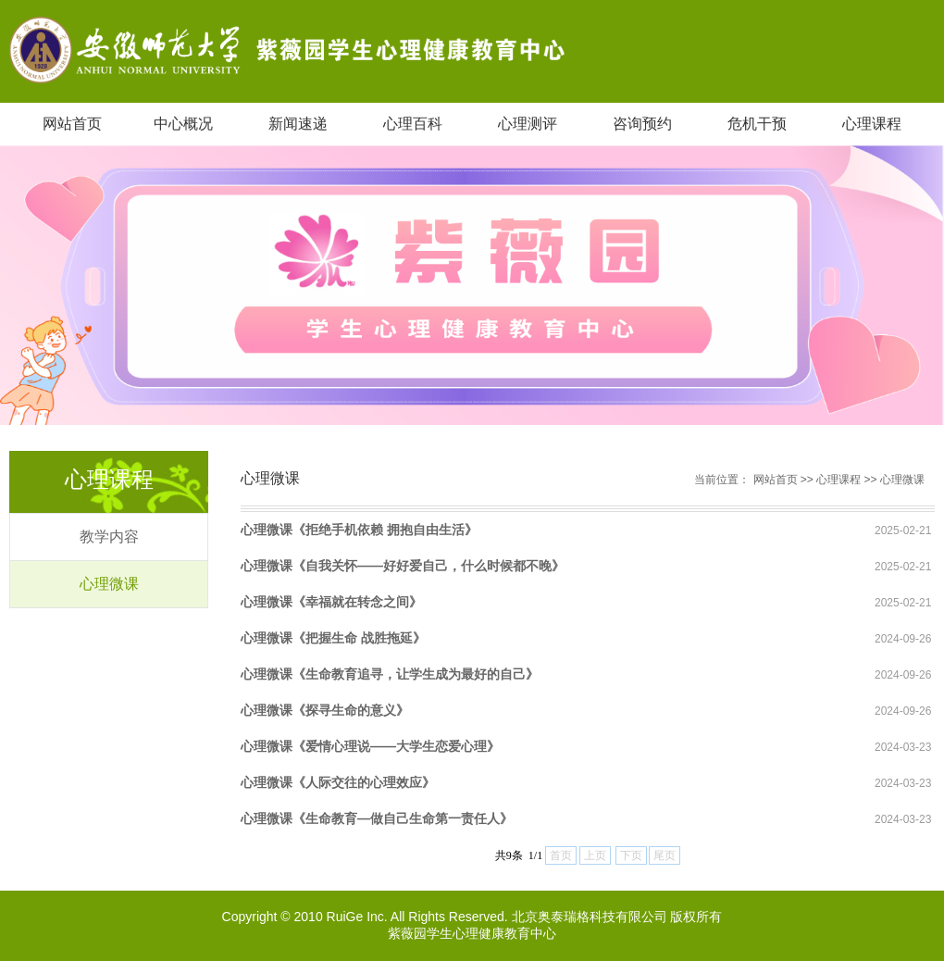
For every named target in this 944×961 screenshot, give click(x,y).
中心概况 (183, 123)
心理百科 (412, 123)
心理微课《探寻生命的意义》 (325, 710)
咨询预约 (642, 123)
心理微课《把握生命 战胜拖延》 (333, 637)
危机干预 (757, 123)
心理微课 (109, 584)
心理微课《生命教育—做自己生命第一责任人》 (377, 818)
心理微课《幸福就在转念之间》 (331, 601)
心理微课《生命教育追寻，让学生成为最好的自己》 (390, 674)
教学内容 (109, 536)
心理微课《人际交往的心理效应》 (338, 782)
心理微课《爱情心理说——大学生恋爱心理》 (370, 746)
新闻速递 (298, 123)
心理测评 (527, 123)
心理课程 (871, 123)
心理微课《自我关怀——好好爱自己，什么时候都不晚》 (403, 565)
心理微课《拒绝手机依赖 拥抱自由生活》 (359, 529)
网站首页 (72, 123)
